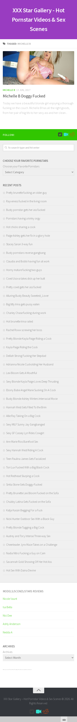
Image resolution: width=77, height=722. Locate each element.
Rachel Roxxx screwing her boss (24, 330)
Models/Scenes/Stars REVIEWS (23, 591)
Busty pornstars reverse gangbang (26, 253)
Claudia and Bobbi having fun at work (27, 261)
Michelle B (9, 90)
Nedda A (7, 632)
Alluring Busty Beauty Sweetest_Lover (27, 295)
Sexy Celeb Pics (7, 669)
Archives (7, 652)
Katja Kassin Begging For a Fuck (24, 510)
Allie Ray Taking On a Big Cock (23, 416)
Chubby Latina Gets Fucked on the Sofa (28, 501)
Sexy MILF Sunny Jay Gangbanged (25, 424)
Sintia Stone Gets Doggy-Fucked (24, 484)
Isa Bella (7, 607)
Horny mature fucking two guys (24, 270)
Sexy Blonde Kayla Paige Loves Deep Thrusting (32, 381)
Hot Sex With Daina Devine (21, 570)
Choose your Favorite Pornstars (21, 166)
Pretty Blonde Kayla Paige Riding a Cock (29, 338)
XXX (3, 669)
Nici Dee (7, 615)
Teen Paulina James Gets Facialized (26, 459)
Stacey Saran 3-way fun (19, 244)
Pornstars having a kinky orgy (23, 218)
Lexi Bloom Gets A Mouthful (21, 373)
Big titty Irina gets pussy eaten (23, 304)
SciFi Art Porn (13, 669)
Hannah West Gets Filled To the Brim (26, 407)
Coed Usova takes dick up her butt (25, 278)
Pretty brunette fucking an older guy (26, 192)
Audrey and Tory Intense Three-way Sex (28, 536)
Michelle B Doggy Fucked (24, 96)
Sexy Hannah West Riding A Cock (24, 450)
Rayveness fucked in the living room (26, 201)
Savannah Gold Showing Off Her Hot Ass (29, 562)
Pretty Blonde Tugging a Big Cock (25, 527)
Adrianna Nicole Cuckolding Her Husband (29, 364)
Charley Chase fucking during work (26, 313)
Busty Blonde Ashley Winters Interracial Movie (32, 398)
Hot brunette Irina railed (19, 321)
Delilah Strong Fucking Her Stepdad (26, 356)
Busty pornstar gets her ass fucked (25, 210)
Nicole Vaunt (10, 599)
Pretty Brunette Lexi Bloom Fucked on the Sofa (32, 493)
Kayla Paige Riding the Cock (22, 347)
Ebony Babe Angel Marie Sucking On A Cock (31, 390)
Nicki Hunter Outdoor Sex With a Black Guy (30, 519)
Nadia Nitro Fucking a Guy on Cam (25, 553)
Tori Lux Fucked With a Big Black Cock (27, 467)
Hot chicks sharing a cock (20, 227)
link (73, 663)
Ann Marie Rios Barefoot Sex (22, 441)
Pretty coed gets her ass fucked (23, 287)
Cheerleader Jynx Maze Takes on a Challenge (31, 544)
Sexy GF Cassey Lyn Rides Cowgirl (25, 433)
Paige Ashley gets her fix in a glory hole (28, 235)
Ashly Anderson (11, 624)
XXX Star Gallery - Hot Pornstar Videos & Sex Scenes (38, 20)
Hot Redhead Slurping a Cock (23, 476)
